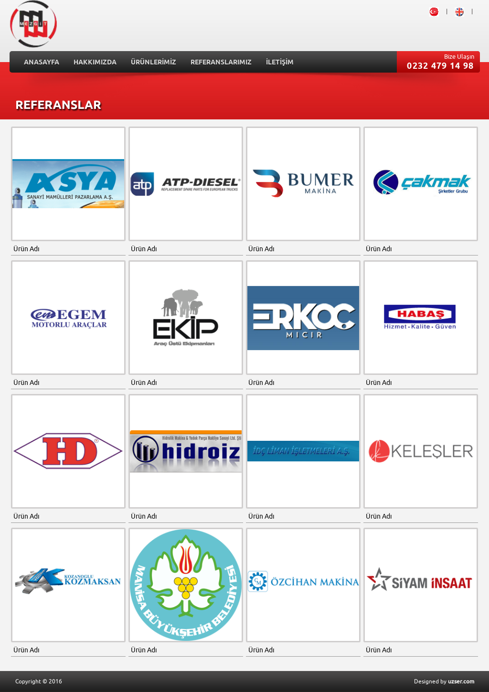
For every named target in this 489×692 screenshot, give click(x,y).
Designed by (444, 681)
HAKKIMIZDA (95, 62)
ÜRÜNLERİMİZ (153, 62)
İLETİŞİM (280, 62)
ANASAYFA (41, 62)
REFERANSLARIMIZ (221, 62)
